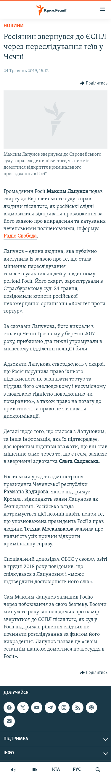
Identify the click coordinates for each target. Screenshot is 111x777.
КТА (56, 769)
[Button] (94, 83)
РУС (77, 769)
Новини (14, 26)
